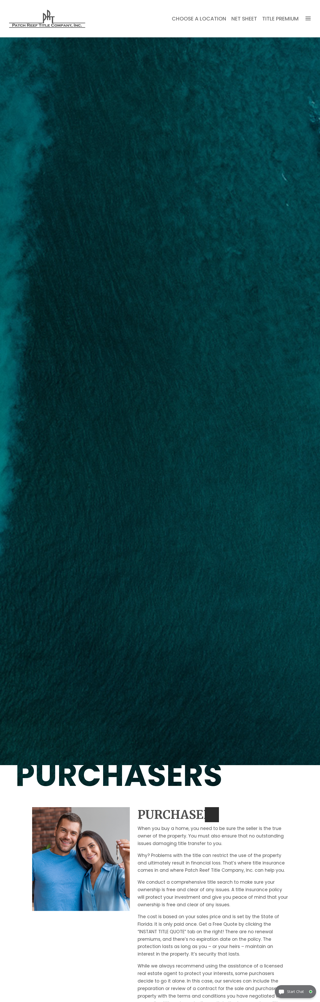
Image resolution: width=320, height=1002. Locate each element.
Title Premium (280, 19)
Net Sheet (244, 19)
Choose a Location (199, 19)
